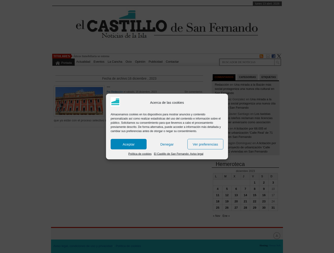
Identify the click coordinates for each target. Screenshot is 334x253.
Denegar (167, 144)
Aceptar (129, 144)
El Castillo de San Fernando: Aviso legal (178, 154)
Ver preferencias (205, 144)
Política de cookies (139, 154)
